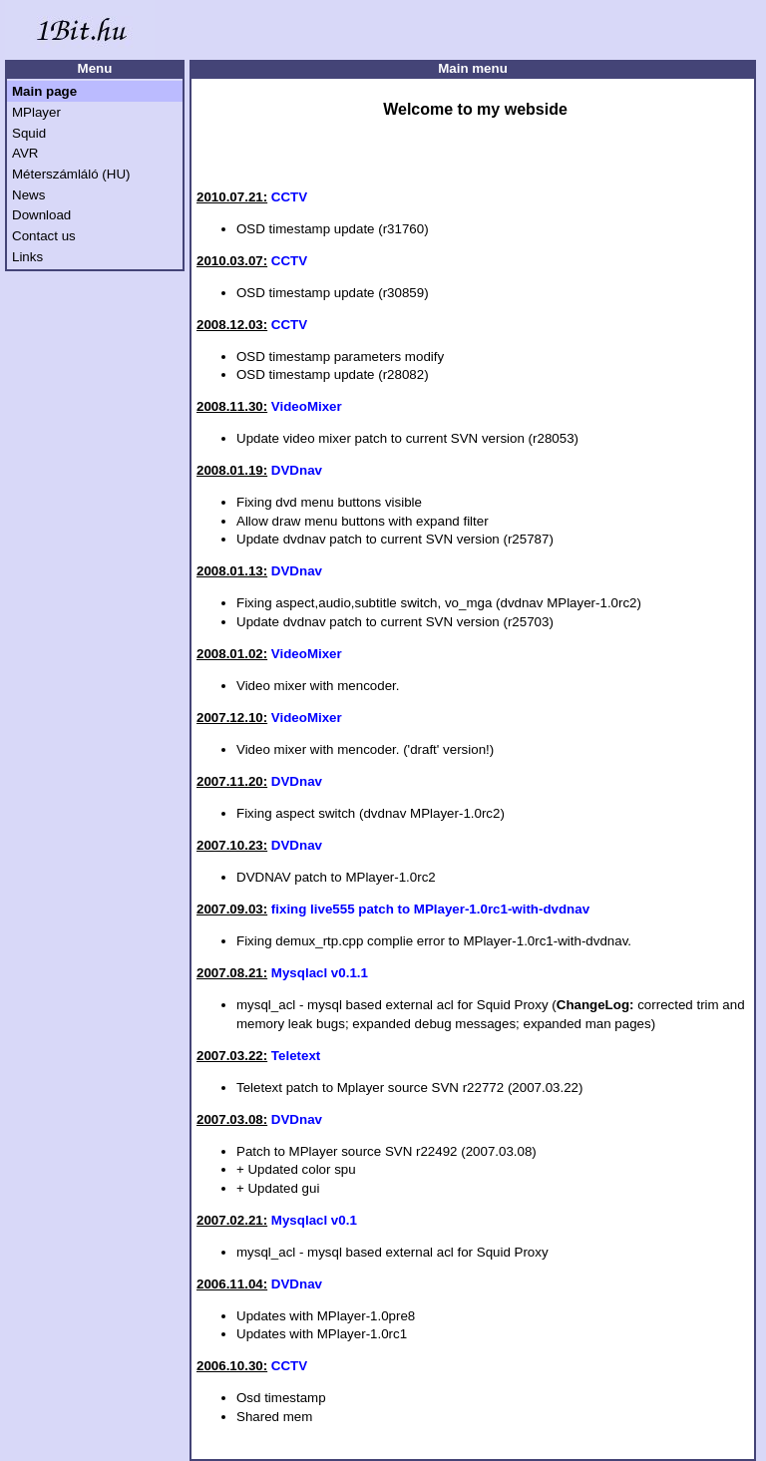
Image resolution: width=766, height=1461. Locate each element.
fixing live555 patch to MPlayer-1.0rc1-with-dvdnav (430, 909)
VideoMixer (306, 406)
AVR (25, 153)
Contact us (44, 235)
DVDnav (296, 470)
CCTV (289, 196)
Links (27, 256)
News (28, 194)
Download (41, 214)
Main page (44, 91)
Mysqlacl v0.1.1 (319, 972)
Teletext (295, 1055)
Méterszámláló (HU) (71, 174)
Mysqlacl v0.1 (314, 1220)
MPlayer (36, 112)
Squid (29, 133)
